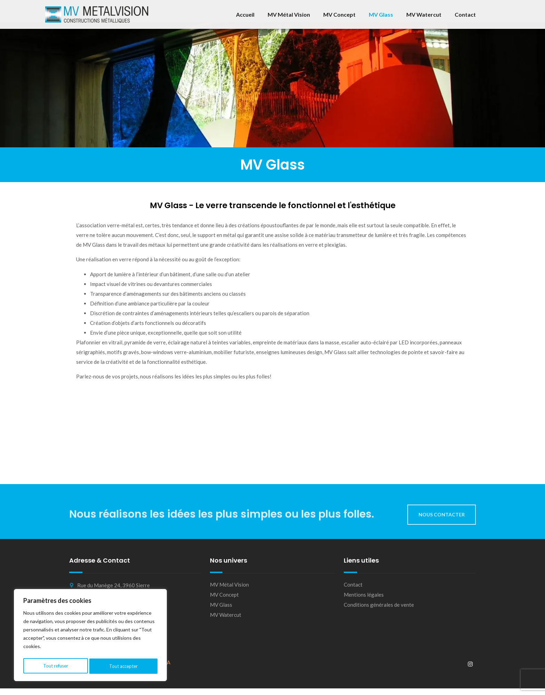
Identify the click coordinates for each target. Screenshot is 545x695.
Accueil (245, 14)
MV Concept (339, 14)
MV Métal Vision (289, 14)
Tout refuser (55, 666)
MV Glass (381, 14)
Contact (465, 14)
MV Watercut (423, 14)
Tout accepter (123, 666)
